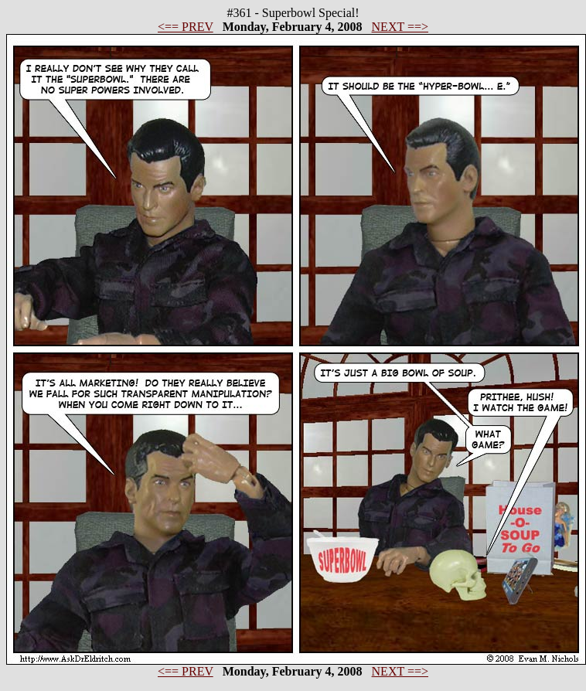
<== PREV (185, 26)
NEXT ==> (400, 26)
